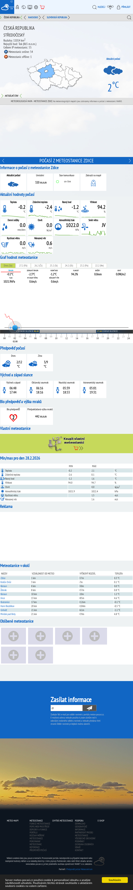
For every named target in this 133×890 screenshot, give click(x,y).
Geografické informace (81, 828)
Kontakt (79, 850)
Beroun (4, 586)
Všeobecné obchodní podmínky (85, 840)
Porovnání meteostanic (36, 843)
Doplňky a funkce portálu (38, 831)
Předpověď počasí (38, 850)
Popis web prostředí (39, 826)
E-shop (42, 7)
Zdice (3, 578)
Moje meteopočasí (111, 7)
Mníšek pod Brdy (8, 614)
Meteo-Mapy (17, 7)
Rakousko (33, 17)
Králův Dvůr (6, 582)
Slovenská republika (57, 17)
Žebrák (4, 590)
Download (80, 823)
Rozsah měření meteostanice (37, 837)
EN (12, 8)
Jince (3, 598)
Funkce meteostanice (40, 823)
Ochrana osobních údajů (84, 846)
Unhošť (4, 610)
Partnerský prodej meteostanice (84, 834)
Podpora (36, 7)
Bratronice (5, 602)
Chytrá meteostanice (30, 7)
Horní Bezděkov (7, 606)
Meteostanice (23, 7)
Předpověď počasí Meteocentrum (79, 869)
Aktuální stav (11, 95)
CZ (12, 1)
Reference (35, 847)
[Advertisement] (66, 131)
